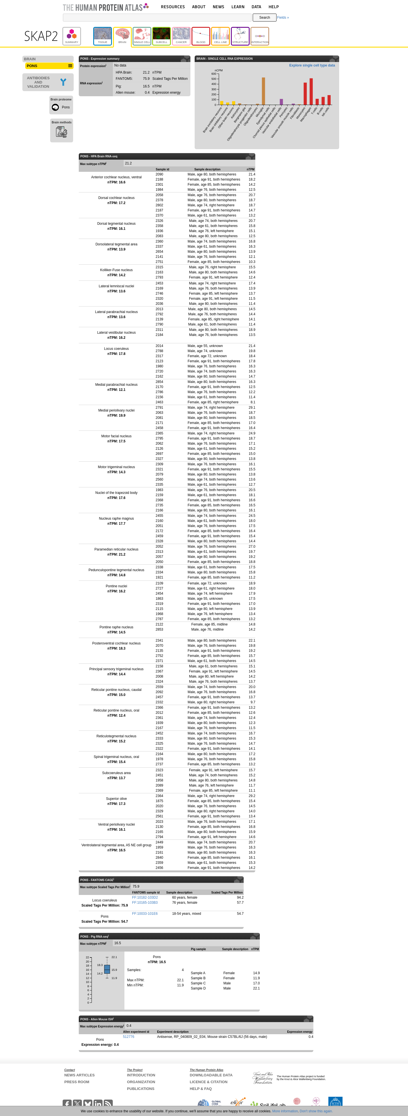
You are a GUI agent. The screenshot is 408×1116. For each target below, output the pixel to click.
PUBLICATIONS (140, 1089)
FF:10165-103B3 (145, 903)
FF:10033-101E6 (145, 914)
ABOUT (198, 7)
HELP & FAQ (201, 1089)
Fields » (283, 18)
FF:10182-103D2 (145, 897)
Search (264, 18)
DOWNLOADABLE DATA (211, 1075)
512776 (128, 1037)
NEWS (218, 7)
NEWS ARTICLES (79, 1075)
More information (285, 1111)
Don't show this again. (316, 1111)
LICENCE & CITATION (209, 1082)
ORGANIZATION (141, 1082)
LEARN (238, 7)
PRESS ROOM (76, 1082)
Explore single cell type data (312, 65)
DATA (256, 7)
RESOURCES (173, 7)
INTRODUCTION (141, 1075)
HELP (274, 7)
